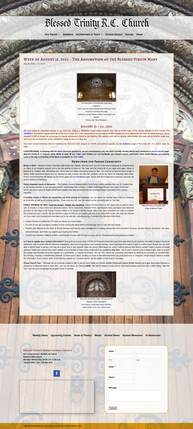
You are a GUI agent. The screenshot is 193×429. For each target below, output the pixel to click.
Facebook (159, 151)
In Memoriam (153, 335)
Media (98, 335)
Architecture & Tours (88, 34)
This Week (40, 64)
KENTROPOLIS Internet (53, 426)
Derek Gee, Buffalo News (101, 307)
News (139, 34)
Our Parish (51, 34)
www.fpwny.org (83, 216)
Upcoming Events (61, 335)
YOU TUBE (78, 157)
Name (112, 351)
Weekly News (40, 335)
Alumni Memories (133, 335)
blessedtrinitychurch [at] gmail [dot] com (115, 255)
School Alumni (114, 34)
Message (113, 388)
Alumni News (112, 335)
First (110, 360)
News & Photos (83, 335)
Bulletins (68, 34)
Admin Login (76, 426)
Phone (111, 377)
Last (138, 360)
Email (112, 367)
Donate (129, 34)
